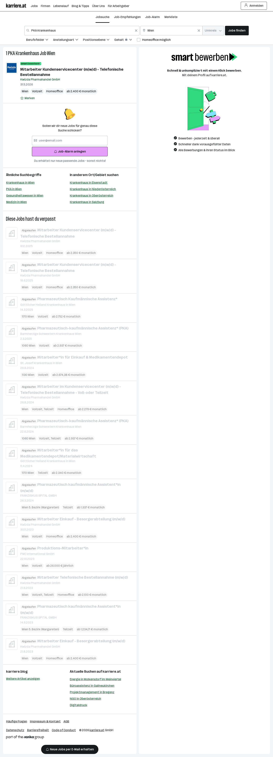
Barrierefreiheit (38, 730)
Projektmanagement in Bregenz (92, 692)
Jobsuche (102, 17)
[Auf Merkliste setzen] (27, 98)
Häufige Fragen (16, 721)
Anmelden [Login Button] (254, 5)
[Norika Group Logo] (25, 737)
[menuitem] (39, 40)
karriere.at (112, 671)
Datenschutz (15, 730)
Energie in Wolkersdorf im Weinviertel (95, 679)
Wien (51, 53)
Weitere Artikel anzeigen (23, 678)
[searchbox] (70, 140)
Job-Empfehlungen (127, 17)
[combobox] (82, 30)
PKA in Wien (14, 189)
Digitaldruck (78, 705)
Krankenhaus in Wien (20, 182)
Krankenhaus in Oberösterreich (91, 195)
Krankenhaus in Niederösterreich (93, 189)
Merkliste (170, 17)
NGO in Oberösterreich (85, 698)
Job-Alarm (152, 17)
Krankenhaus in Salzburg (87, 202)
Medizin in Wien (16, 202)
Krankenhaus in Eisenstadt (88, 182)
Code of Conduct (64, 730)
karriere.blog (17, 671)
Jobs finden (237, 30)
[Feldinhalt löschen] (136, 30)
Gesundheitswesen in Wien (24, 195)
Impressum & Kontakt (45, 721)
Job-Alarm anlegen (70, 151)
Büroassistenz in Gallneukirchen (92, 685)
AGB (66, 721)
